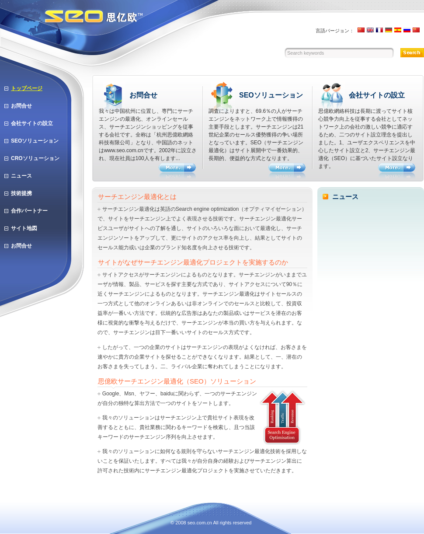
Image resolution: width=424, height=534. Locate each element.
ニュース (21, 176)
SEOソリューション (35, 141)
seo (191, 522)
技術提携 (21, 193)
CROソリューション (35, 158)
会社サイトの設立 (32, 123)
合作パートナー (29, 211)
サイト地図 (24, 228)
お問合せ (21, 106)
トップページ (26, 88)
